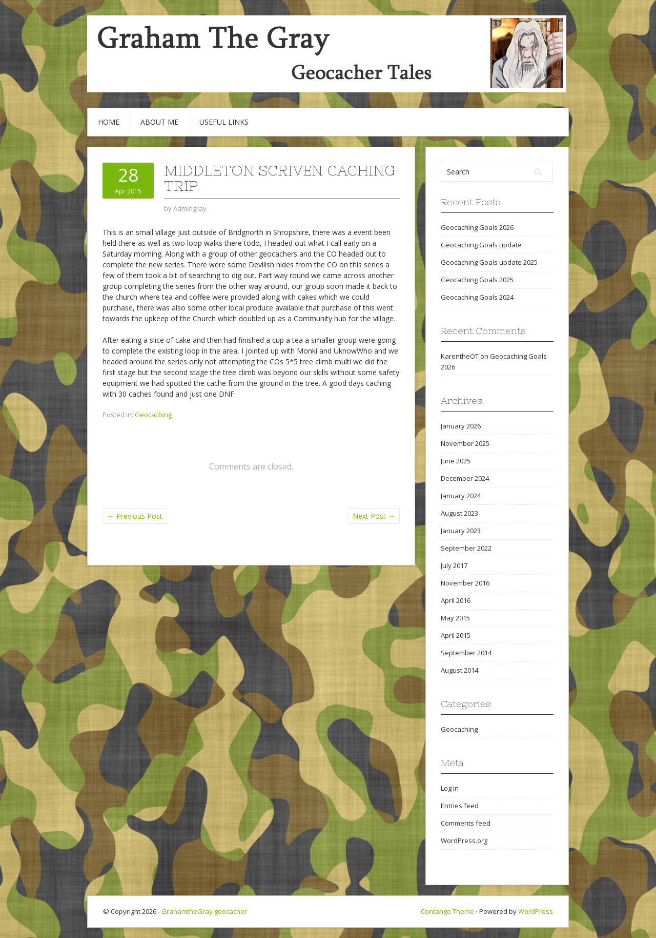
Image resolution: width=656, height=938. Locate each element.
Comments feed (465, 823)
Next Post (374, 516)
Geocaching (153, 414)
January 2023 (461, 530)
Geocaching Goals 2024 (477, 297)
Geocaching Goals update (481, 244)
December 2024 (465, 478)
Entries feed (460, 805)
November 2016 (465, 583)
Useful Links (224, 122)
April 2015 (455, 635)
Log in (450, 788)
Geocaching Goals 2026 (477, 227)
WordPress (535, 911)
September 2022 (466, 548)
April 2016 (455, 600)
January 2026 (461, 426)
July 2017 (454, 565)
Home (108, 122)
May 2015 (455, 617)
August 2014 (459, 670)
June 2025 (455, 460)
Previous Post (134, 516)
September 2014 (466, 652)
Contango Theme (447, 911)
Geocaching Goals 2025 (477, 279)
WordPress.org (464, 840)
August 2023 (459, 513)
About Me (159, 122)
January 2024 (461, 495)
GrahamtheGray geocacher (204, 911)
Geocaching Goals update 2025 (489, 262)
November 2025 (465, 443)
